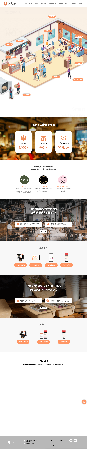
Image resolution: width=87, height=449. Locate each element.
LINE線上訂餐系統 (43, 342)
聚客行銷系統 (66, 265)
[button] (15, 184)
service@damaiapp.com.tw (30, 443)
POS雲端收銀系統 (20, 265)
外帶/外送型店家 (52, 3)
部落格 (80, 3)
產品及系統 (28, 3)
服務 (36, 3)
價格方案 (61, 3)
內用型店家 (43, 3)
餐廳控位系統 (35, 265)
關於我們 (74, 3)
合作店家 (67, 3)
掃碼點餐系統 (51, 265)
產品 (51, 440)
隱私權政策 (62, 442)
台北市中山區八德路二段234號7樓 (32, 440)
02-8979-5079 (28, 441)
